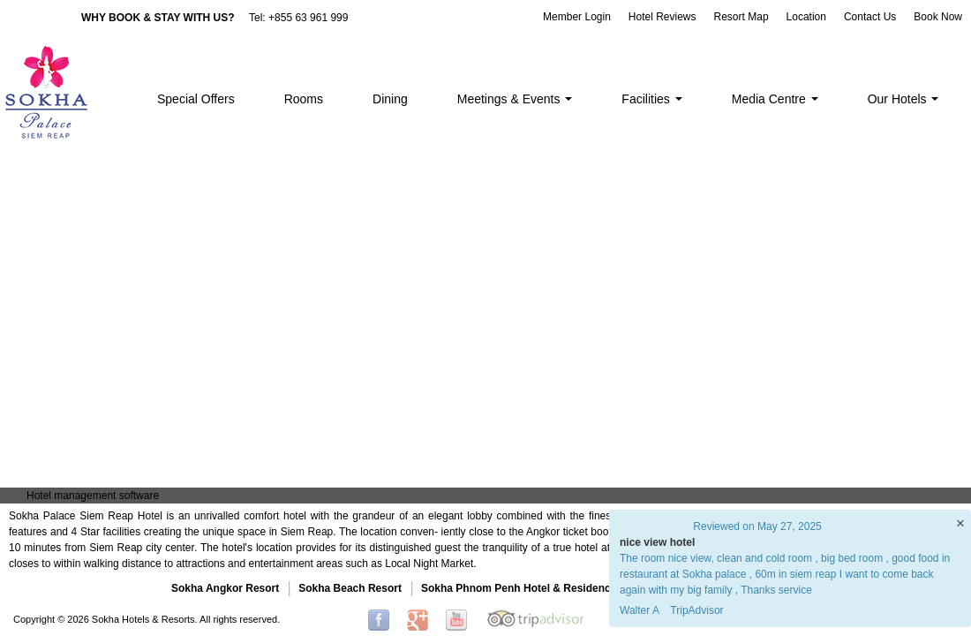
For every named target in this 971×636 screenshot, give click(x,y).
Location (806, 17)
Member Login (577, 17)
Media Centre (775, 99)
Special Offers (196, 99)
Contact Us (870, 17)
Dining (390, 99)
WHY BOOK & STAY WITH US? (158, 17)
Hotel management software (92, 495)
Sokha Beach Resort (350, 588)
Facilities (651, 99)
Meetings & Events (515, 99)
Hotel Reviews (662, 17)
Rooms (303, 99)
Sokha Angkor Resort (225, 588)
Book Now (938, 17)
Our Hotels (903, 99)
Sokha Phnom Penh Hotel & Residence (518, 588)
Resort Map (741, 17)
